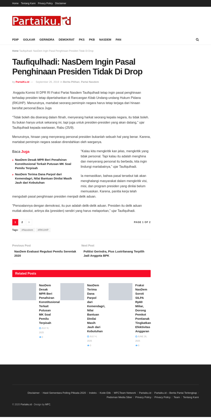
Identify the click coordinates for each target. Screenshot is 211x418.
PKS (82, 39)
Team (177, 398)
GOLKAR (29, 39)
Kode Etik (105, 393)
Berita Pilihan (71, 81)
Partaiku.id (145, 393)
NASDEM (105, 39)
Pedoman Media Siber (119, 398)
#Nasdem (27, 230)
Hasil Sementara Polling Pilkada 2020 (64, 393)
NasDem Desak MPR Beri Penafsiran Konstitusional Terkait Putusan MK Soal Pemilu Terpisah (43, 164)
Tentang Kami (28, 3)
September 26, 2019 (47, 81)
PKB (92, 39)
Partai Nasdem (90, 81)
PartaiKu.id (22, 81)
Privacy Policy (45, 3)
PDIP (15, 39)
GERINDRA (47, 39)
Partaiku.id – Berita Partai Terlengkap (175, 393)
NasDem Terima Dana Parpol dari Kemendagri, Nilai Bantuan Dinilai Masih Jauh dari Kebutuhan (43, 178)
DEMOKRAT (67, 39)
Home (15, 3)
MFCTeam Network (125, 393)
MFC (47, 405)
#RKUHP (43, 230)
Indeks (92, 393)
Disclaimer (60, 3)
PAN (118, 39)
